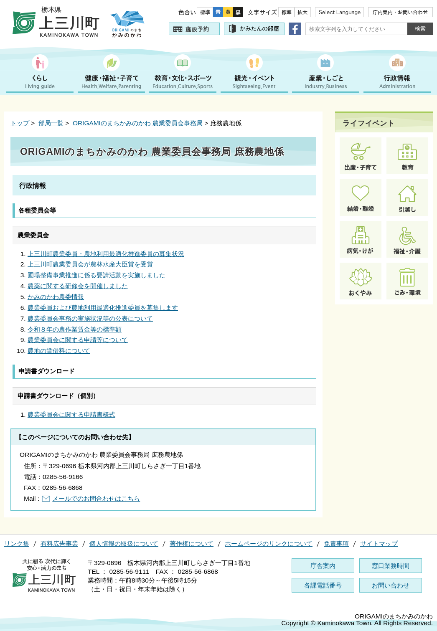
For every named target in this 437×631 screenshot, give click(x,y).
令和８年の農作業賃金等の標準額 (75, 329)
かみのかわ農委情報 (56, 296)
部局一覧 (51, 123)
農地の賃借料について (59, 350)
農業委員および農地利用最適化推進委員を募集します (103, 307)
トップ (19, 123)
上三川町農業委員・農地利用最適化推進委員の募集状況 (106, 253)
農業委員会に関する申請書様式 (71, 414)
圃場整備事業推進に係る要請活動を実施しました (96, 275)
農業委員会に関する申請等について (78, 339)
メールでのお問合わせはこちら (96, 498)
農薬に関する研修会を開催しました (78, 285)
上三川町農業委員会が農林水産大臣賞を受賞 (90, 264)
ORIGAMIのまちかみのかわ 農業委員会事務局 (138, 123)
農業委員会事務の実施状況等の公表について (90, 318)
